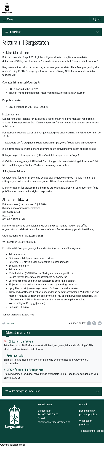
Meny (10, 19)
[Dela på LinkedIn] (100, 323)
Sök (99, 19)
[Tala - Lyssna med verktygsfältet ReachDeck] (12, 445)
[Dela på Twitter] (94, 323)
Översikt (83, 404)
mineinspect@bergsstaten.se (54, 422)
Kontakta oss (45, 404)
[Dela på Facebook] (89, 323)
